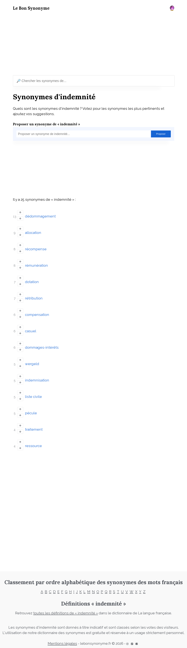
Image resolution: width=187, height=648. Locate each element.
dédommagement (40, 216)
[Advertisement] (93, 44)
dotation (32, 282)
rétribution (34, 298)
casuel (30, 331)
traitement (34, 429)
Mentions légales (62, 643)
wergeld (32, 364)
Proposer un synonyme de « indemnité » (46, 124)
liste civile (33, 397)
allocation (33, 233)
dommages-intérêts (42, 347)
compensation (37, 315)
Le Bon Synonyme (31, 8)
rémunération (36, 265)
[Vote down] (20, 218)
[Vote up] (20, 212)
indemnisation (37, 380)
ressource (33, 446)
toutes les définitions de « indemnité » (65, 613)
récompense (36, 249)
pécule (31, 413)
